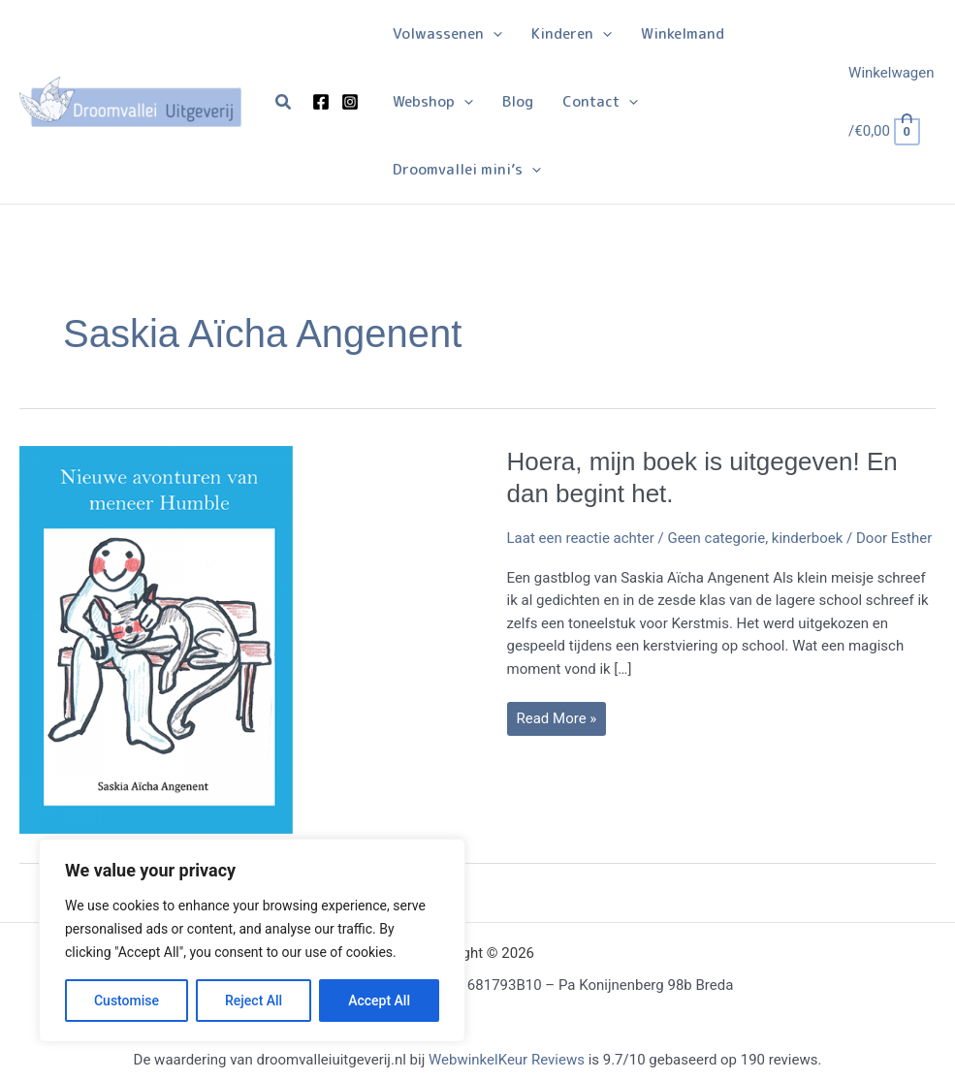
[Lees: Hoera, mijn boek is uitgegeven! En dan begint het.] (213, 638)
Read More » (556, 722)
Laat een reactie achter (580, 538)
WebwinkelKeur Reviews (507, 1059)
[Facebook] (321, 102)
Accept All (379, 1000)
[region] (252, 940)
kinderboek (808, 538)
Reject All (253, 1000)
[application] (493, 34)
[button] (284, 102)
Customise (126, 1000)
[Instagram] (350, 102)
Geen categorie (716, 538)
